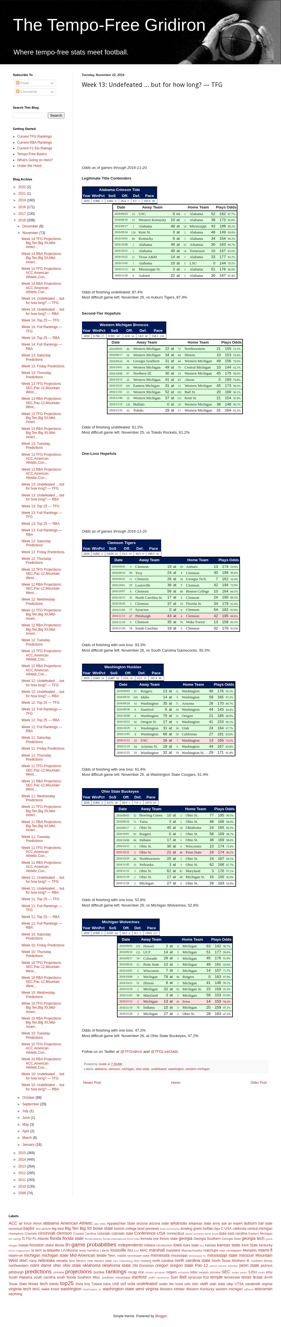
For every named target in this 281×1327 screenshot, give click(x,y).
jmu (202, 1245)
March (27, 1138)
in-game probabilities (90, 1245)
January (29, 1145)
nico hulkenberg (123, 1260)
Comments (26, 92)
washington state (118, 1289)
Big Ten (72, 1228)
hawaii (23, 1245)
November (30, 233)
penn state (249, 1265)
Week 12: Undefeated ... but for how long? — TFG (43, 683)
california (239, 1229)
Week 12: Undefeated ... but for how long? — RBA (43, 694)
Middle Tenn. (106, 1256)
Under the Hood (29, 166)
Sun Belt (179, 1277)
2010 (22, 1186)
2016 (22, 220)
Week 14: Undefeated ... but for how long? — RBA (43, 311)
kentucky (265, 1245)
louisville (118, 1250)
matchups (210, 1250)
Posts (22, 83)
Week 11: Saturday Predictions (36, 740)
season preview (209, 1272)
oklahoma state (116, 1265)
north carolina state (193, 1260)
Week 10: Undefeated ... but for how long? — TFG (43, 1076)
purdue (99, 1272)
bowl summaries (170, 1228)
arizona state (159, 1223)
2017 (22, 214)
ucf (123, 1283)
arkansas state (199, 1223)
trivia (79, 1284)
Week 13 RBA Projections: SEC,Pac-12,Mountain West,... (42, 403)
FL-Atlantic (40, 1239)
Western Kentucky (200, 1289)
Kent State (249, 1245)
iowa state (190, 1245)
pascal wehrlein (228, 1265)
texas (246, 1277)
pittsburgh (16, 1272)
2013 (22, 1166)
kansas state (228, 1245)
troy (87, 1284)
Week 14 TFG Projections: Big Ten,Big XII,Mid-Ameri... (42, 243)
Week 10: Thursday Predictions (36, 954)
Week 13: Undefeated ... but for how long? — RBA (43, 497)
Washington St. (92, 1289)
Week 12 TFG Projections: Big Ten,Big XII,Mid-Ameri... (42, 614)
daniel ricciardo (194, 1233)
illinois (60, 1245)
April (26, 1131)
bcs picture (43, 1228)
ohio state (142, 1069)
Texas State (18, 1284)
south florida (66, 1277)
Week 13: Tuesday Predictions (36, 446)
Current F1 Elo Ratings (34, 148)
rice (141, 1272)
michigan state (55, 1255)
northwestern (18, 1266)
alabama (101, 1069)
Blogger (161, 1316)
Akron (37, 1223)
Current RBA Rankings (34, 143)
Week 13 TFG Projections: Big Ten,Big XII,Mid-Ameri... (42, 418)
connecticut (175, 1233)
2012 (22, 1173)
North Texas (221, 1261)
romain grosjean (155, 1272)
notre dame (41, 1265)
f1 (23, 1239)
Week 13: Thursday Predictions (36, 375)
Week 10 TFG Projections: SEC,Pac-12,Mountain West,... (42, 967)
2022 (22, 187)
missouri (246, 1255)
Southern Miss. (89, 1277)
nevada (61, 1261)
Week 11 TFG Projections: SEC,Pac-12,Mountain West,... (42, 770)
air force (25, 1223)
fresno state (169, 1239)
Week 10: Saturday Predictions (36, 936)
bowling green (191, 1229)
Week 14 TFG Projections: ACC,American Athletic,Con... (42, 273)
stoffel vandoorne (158, 1277)
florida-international (114, 1238)
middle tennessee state (133, 1255)
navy (32, 1261)
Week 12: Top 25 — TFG (40, 703)
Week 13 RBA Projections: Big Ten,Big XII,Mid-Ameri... (42, 433)
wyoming (15, 1294)
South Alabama (20, 1277)
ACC (13, 1223)
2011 (22, 1180)
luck (136, 1250)
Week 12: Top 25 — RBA (41, 720)
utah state (217, 1284)
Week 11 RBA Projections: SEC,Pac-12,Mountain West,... (42, 785)
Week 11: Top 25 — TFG (40, 899)
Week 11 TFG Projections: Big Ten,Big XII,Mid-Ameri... (42, 811)
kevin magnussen (19, 1250)
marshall (157, 1250)
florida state (72, 1238)
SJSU (252, 1272)
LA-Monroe (69, 1250)
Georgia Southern (207, 1239)
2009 (22, 1193)
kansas (210, 1245)
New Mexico (77, 1260)
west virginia (146, 1289)
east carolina (237, 1233)
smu (269, 1272)
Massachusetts (192, 1250)
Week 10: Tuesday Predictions (36, 1035)
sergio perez (239, 1272)
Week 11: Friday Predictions (43, 749)
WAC (36, 1289)
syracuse (195, 1277)
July (26, 1111)
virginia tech (20, 1289)
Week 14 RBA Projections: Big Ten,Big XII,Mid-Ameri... (42, 258)
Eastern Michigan (260, 1233)
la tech (36, 1250)
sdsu (193, 1272)
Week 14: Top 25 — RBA (41, 338)
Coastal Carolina (84, 1233)
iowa (177, 1245)
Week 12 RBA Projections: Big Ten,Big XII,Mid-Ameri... (42, 629)
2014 (22, 1160)
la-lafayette (51, 1250)
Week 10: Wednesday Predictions (38, 995)
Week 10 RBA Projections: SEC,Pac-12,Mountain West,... (42, 982)
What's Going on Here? (35, 160)
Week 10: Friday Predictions (43, 945)
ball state (265, 1223)
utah (204, 1283)
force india (133, 1238)
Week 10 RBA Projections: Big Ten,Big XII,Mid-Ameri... (42, 1022)
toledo (54, 1284)
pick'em (266, 1266)
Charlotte (31, 1233)
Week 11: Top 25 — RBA (41, 917)
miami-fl (265, 1250)
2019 (22, 200)
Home (175, 1083)
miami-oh (16, 1256)
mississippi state (222, 1255)
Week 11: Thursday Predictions (36, 757)
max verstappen (230, 1250)
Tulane (96, 1284)
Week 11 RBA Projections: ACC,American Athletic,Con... (42, 867)
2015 (22, 1153)
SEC (226, 1272)
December (30, 226)
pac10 (213, 1265)
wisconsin (263, 1289)
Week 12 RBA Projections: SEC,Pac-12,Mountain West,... (42, 588)
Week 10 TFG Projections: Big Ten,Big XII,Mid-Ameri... (42, 1007)
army (216, 1223)
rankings (116, 1271)
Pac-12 (201, 1265)
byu (217, 1229)
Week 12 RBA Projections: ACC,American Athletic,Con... (42, 670)
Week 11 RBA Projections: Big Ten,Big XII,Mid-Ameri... (42, 826)
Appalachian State (121, 1223)
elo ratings (15, 1238)
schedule (183, 1272)
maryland (173, 1250)
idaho (49, 1245)
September (31, 1104)
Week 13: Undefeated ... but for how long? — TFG (43, 486)
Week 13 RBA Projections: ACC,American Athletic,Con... (42, 473)
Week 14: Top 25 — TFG (40, 320)
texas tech (38, 1283)
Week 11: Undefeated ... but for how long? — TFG (43, 880)
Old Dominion (143, 1266)
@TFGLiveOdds (164, 1051)
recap (132, 1272)
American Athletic (77, 1223)
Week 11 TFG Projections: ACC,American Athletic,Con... (42, 852)
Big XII (86, 1228)
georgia (185, 1238)
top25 (67, 1283)
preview (58, 1272)
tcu (206, 1277)
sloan (261, 1272)
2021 (22, 194)
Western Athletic (172, 1289)
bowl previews (148, 1229)
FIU (29, 1239)
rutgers (171, 1272)
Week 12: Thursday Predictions (36, 561)
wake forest (50, 1289)
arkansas (178, 1223)
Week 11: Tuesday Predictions (36, 839)
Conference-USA (149, 1233)
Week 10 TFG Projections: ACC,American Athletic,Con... (42, 1048)
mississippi (179, 1256)
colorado (103, 1233)
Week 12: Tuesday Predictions (36, 642)
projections (78, 1271)
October (29, 1098)
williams (248, 1289)
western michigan (198, 1069)
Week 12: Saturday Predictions (36, 543)
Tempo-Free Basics (32, 154)
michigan (128, 1069)
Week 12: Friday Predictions (43, 552)
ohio (57, 1265)
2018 (22, 207)
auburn (250, 1223)
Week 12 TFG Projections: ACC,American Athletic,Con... (42, 655)
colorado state (122, 1233)
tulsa (106, 1284)
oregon (161, 1265)
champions (16, 1233)
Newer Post (92, 1083)
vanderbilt (252, 1284)
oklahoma (91, 1265)
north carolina (162, 1261)
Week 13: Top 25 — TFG (40, 506)
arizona (142, 1223)
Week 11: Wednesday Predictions (38, 798)
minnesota (160, 1255)
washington (176, 1069)
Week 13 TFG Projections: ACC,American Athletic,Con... (42, 459)
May (26, 1125)
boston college (125, 1229)
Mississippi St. (197, 1255)
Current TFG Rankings (34, 137)
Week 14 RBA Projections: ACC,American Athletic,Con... (42, 288)
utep (230, 1284)
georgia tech (253, 1238)
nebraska (46, 1260)
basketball (16, 1228)
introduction (164, 1245)
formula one (149, 1239)
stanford (139, 1277)
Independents (130, 1245)
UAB (115, 1284)
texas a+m (262, 1277)
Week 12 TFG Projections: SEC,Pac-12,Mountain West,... (42, 574)
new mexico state (99, 1260)
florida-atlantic (93, 1238)
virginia (267, 1284)
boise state (103, 1228)
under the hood (171, 1284)
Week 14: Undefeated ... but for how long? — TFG (43, 301)
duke (223, 1233)
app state (100, 1223)
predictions (38, 1271)
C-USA (226, 1229)
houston (37, 1245)
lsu (130, 1250)
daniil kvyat (211, 1233)
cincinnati (46, 1233)
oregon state (181, 1265)
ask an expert (232, 1223)
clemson (114, 1069)
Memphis (250, 1250)
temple (216, 1277)
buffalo (208, 1229)
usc (195, 1283)
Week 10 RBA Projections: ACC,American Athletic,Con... (42, 1063)
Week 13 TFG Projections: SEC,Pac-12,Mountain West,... (42, 388)
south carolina (44, 1277)
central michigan (259, 1229)
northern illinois (261, 1260)
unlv (187, 1284)
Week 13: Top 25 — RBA (41, 524)
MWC (23, 1261)
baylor (29, 1228)
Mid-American (82, 1255)
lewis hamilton (89, 1250)
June (26, 1118)
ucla (131, 1283)
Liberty (104, 1250)
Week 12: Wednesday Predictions (38, 601)
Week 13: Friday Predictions (43, 366)
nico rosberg (142, 1260)
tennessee (232, 1277)
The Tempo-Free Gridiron (109, 24)
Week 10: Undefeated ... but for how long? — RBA (43, 1087)
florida (55, 1238)
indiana (149, 1245)
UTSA (239, 1284)
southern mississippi (116, 1277)
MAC (144, 1250)
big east (58, 1229)
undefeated (159, 1069)
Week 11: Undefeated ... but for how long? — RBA (43, 890)
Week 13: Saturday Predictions (36, 357)
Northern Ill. (241, 1261)
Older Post (258, 1083)
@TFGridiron (131, 1051)
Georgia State (231, 1238)
